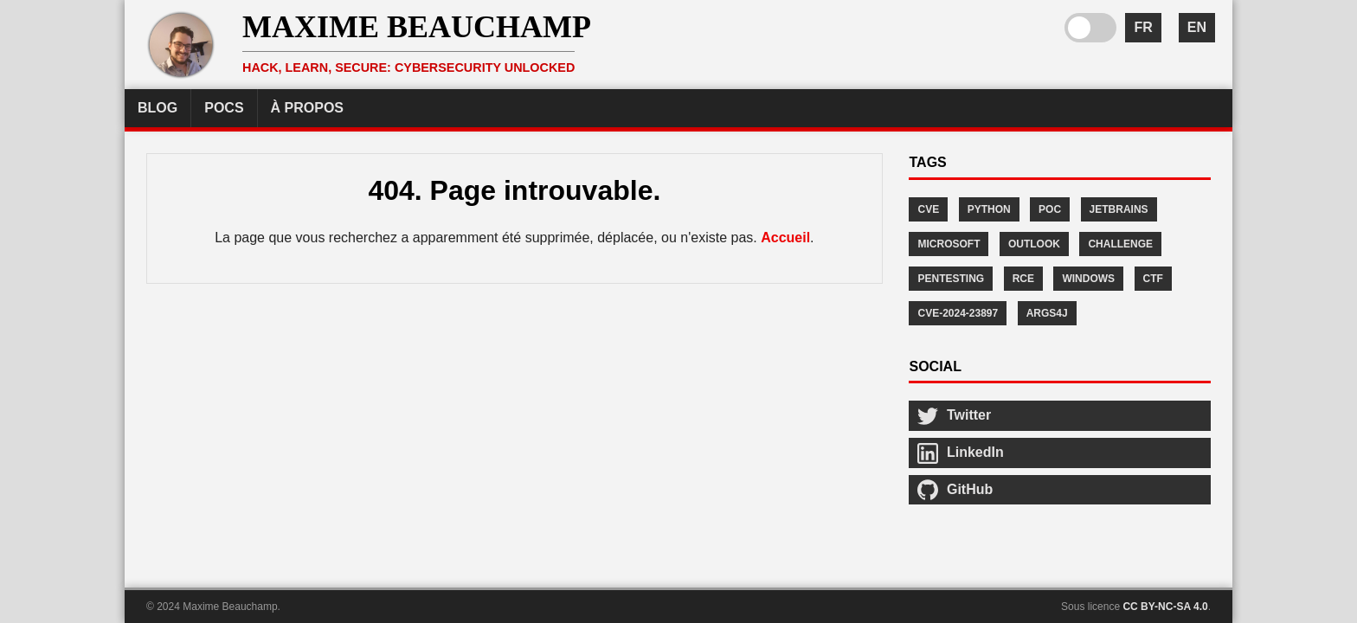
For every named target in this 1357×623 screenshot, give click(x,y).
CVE (928, 209)
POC (1050, 209)
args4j (1047, 313)
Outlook (1034, 244)
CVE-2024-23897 (957, 313)
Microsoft (948, 244)
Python (989, 209)
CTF (1153, 279)
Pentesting (950, 279)
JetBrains (1119, 209)
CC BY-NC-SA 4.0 (1164, 607)
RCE (1023, 279)
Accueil (785, 237)
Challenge (1120, 244)
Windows (1088, 279)
